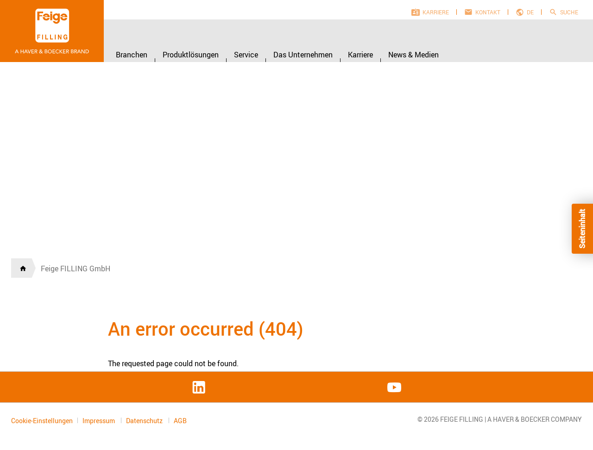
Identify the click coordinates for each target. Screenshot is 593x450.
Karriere (436, 12)
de (530, 12)
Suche (569, 12)
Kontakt (487, 12)
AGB (180, 421)
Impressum (99, 420)
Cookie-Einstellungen (42, 420)
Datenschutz (145, 420)
